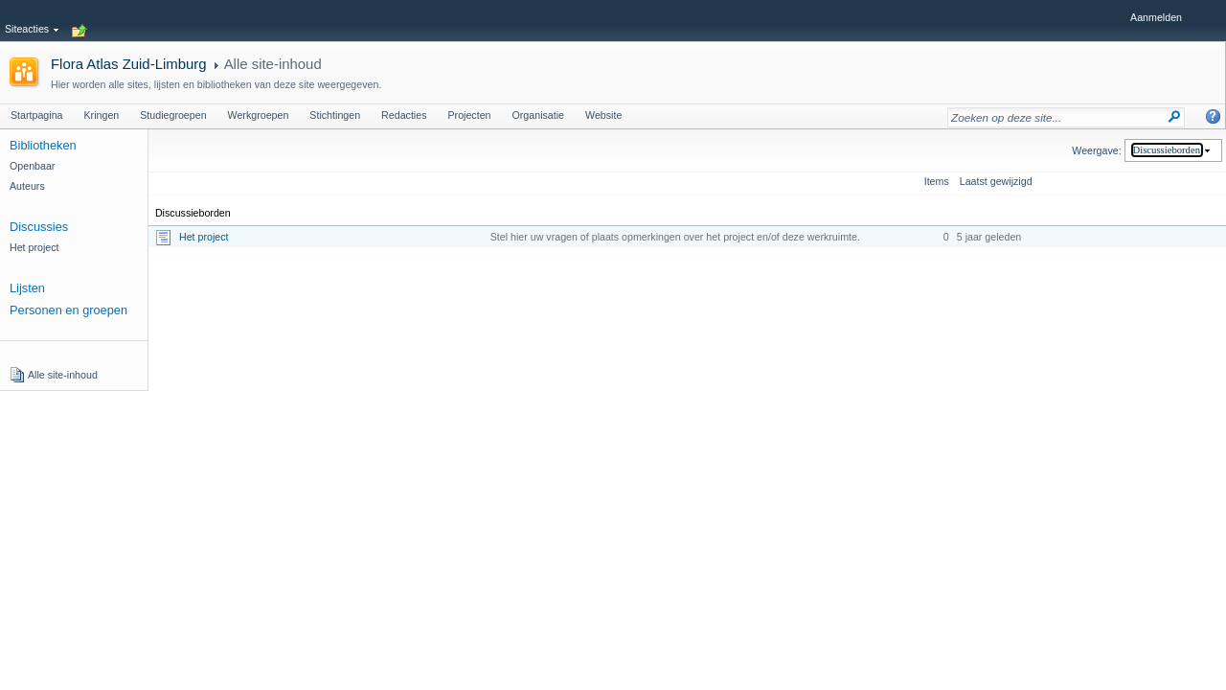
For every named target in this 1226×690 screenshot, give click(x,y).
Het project (204, 236)
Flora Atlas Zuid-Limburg (129, 64)
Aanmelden (1156, 17)
